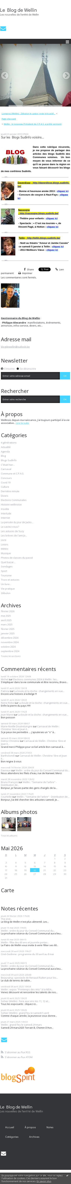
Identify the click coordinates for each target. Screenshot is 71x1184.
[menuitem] (29, 113)
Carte (7, 890)
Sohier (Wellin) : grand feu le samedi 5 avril (25, 1013)
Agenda (5, 451)
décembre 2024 (9, 637)
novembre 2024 (9, 642)
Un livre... (6, 584)
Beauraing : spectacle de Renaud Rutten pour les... (29, 977)
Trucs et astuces (10, 579)
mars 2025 (7, 624)
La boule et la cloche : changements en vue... (39, 691)
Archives (34, 1136)
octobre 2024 (8, 646)
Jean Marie (7, 714)
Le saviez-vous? (10, 526)
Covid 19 (5, 482)
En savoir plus (44, 1181)
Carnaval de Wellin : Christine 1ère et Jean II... (33, 742)
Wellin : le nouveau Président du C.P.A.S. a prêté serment (32, 124)
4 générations (9, 442)
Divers (4, 495)
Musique (6, 553)
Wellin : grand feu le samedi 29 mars (21, 1024)
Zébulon (5, 593)
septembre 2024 (10, 651)
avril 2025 (6, 620)
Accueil (9, 1127)
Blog (3, 455)
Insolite (5, 509)
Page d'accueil (9, 118)
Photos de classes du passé (17, 557)
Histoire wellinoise (11, 504)
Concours (6, 478)
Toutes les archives (10, 656)
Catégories (11, 1136)
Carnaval (6, 469)
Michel (4, 679)
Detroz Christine (10, 741)
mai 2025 (6, 615)
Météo (4, 548)
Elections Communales (14, 500)
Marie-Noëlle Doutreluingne (16, 726)
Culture (5, 486)
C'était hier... (8, 464)
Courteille (6, 796)
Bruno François (9, 782)
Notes (50, 1127)
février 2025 (7, 629)
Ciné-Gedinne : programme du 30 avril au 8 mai (27, 954)
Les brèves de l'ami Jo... (14, 535)
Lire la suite (22, 423)
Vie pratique (8, 588)
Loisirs (4, 544)
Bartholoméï (8, 755)
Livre (3, 540)
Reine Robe (7, 703)
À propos (30, 1127)
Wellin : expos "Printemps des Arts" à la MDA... (27, 989)
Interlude (6, 513)
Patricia (5, 691)
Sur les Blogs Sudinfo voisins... (22, 137)
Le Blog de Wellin (18, 10)
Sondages (7, 566)
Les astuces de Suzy (12, 531)
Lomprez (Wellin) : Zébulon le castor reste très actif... (28, 113)
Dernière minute (10, 491)
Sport (4, 571)
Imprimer (25, 273)
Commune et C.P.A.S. (12, 473)
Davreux (6, 770)
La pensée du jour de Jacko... (17, 522)
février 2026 (7, 611)
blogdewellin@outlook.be (15, 346)
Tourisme (6, 575)
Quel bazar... (8, 562)
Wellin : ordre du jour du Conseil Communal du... (43, 770)
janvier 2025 (8, 633)
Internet (5, 517)
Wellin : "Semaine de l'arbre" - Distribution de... (29, 783)
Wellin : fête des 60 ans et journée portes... (25, 942)
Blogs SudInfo (9, 460)
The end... (6, 919)
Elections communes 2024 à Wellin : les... (35, 679)
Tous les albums (9, 835)
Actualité (6, 447)
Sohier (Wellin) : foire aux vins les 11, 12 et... (25, 1001)
